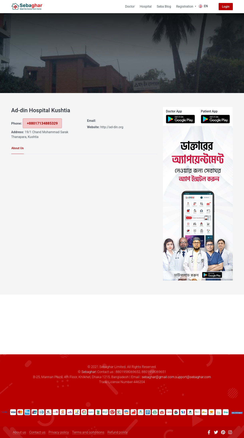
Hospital (146, 6)
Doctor (130, 6)
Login (225, 6)
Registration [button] (185, 6)
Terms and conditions (88, 432)
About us (19, 432)
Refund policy (117, 432)
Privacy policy (59, 432)
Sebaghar (88, 372)
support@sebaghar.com (193, 377)
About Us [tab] (17, 148)
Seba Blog (164, 6)
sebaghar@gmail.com (158, 377)
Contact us (37, 432)
